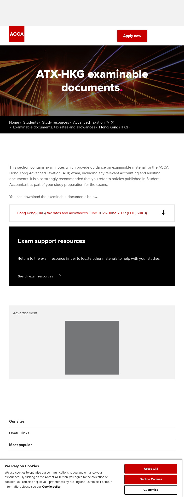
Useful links (19, 433)
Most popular (20, 444)
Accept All (151, 469)
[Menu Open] (172, 36)
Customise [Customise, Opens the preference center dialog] (151, 490)
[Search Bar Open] (158, 36)
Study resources (55, 122)
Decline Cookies (151, 479)
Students (30, 122)
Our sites (17, 421)
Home (14, 122)
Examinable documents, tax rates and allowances (54, 127)
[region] (91, 478)
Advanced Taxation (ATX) (93, 122)
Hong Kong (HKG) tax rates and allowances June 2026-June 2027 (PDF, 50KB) (82, 213)
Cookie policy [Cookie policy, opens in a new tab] (51, 487)
